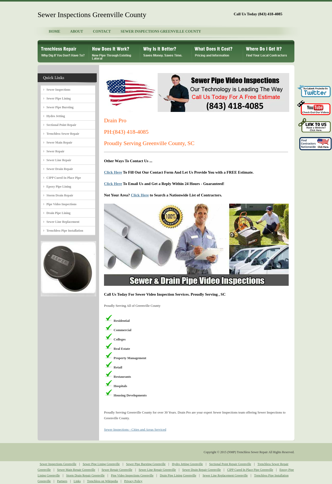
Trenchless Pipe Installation (64, 230)
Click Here (113, 172)
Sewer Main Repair (59, 142)
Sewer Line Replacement (62, 222)
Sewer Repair (55, 151)
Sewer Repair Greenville (116, 470)
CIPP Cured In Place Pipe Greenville (250, 470)
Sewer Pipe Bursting (59, 107)
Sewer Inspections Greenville (58, 464)
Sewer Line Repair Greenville (157, 470)
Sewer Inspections (58, 89)
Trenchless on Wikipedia (102, 481)
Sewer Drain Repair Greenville (201, 470)
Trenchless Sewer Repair (62, 134)
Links (77, 481)
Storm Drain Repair (59, 195)
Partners (62, 481)
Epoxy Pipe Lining (58, 186)
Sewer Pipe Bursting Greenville (145, 464)
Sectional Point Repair (61, 125)
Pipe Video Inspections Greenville (132, 475)
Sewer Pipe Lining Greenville (101, 464)
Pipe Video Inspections (61, 204)
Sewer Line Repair (58, 160)
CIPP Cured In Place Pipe (63, 178)
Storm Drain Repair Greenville (85, 475)
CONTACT (102, 31)
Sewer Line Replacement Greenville (225, 475)
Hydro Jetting (55, 116)
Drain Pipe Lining (58, 213)
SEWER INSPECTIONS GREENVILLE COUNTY (161, 31)
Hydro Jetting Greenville (187, 464)
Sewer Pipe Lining (58, 98)
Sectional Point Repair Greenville (230, 464)
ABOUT (76, 31)
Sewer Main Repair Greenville (76, 470)
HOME (54, 31)
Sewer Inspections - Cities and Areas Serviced (135, 429)
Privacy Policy (133, 481)
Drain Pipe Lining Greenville (178, 475)
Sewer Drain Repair (59, 169)
